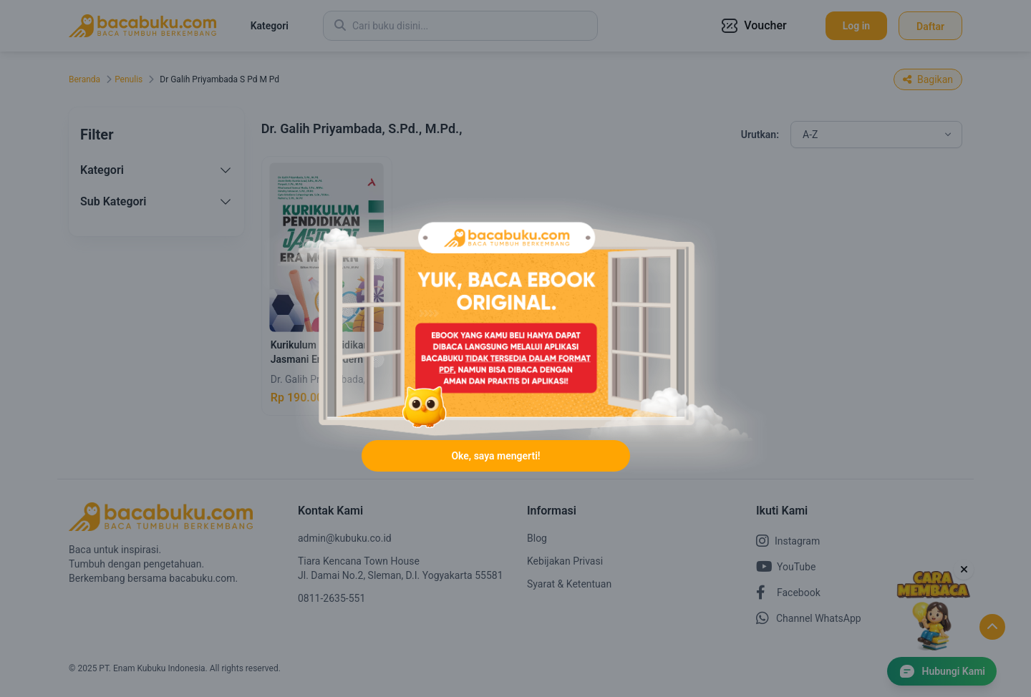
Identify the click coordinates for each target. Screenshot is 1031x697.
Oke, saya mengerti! (495, 456)
